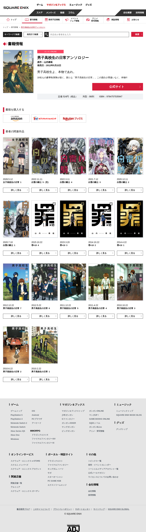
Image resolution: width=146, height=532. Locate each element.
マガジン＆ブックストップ (73, 411)
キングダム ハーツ (55, 469)
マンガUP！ (94, 415)
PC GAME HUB (54, 481)
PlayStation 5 (16, 415)
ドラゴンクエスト (55, 461)
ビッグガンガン (68, 431)
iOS (33, 411)
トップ (5, 27)
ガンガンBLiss (95, 427)
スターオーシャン (55, 477)
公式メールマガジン (96, 473)
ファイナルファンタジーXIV (43, 439)
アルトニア (15, 487)
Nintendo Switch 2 (19, 423)
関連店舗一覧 (16, 483)
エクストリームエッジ (57, 485)
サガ (49, 473)
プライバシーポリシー (62, 509)
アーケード (36, 423)
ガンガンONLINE (96, 411)
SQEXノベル (94, 423)
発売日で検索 (32, 34)
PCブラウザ (37, 419)
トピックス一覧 (94, 461)
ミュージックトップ (124, 411)
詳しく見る (16, 190)
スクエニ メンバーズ (19, 465)
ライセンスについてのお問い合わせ (103, 477)
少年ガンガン (67, 415)
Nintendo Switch (18, 427)
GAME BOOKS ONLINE (99, 419)
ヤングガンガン (68, 427)
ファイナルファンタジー (58, 465)
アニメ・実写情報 (96, 431)
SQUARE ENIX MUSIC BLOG (129, 415)
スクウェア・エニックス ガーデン (25, 491)
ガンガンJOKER (69, 423)
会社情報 (92, 491)
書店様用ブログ (23, 509)
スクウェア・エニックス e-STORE (25, 461)
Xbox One (15, 435)
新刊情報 (14, 27)
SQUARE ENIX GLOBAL (118, 509)
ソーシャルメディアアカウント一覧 (103, 469)
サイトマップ (99, 509)
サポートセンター (82, 509)
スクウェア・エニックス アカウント (26, 469)
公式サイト (116, 86)
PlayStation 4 (16, 419)
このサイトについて (41, 509)
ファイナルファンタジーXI (43, 443)
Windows (15, 439)
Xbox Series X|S (18, 431)
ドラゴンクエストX (40, 435)
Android (35, 415)
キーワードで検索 (11, 34)
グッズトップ (121, 429)
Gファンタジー (68, 419)
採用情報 (92, 495)
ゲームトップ (16, 411)
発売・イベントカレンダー (99, 465)
